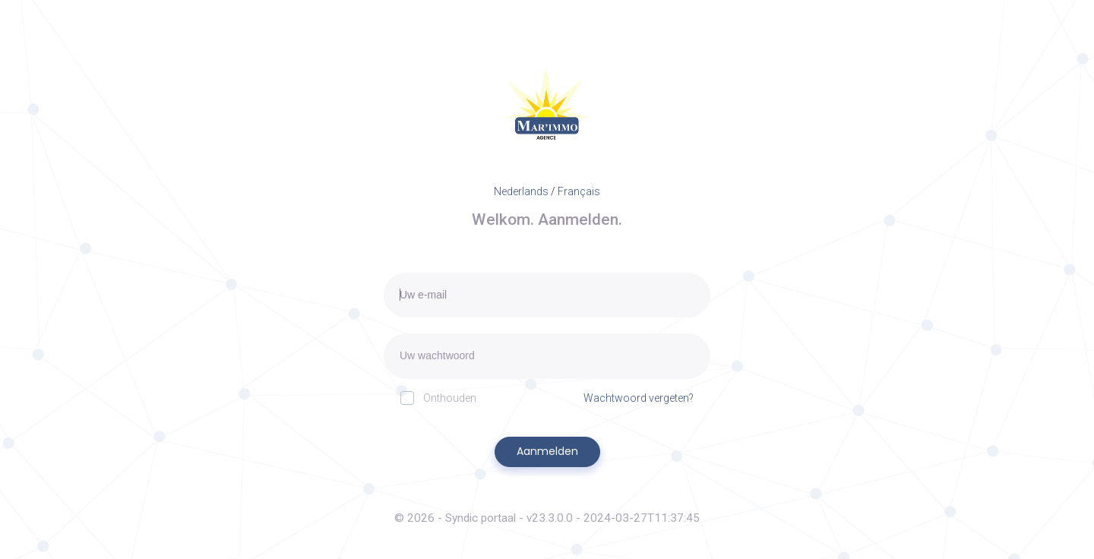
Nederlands (521, 191)
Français (579, 191)
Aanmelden (547, 451)
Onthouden (438, 397)
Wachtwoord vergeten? (638, 398)
